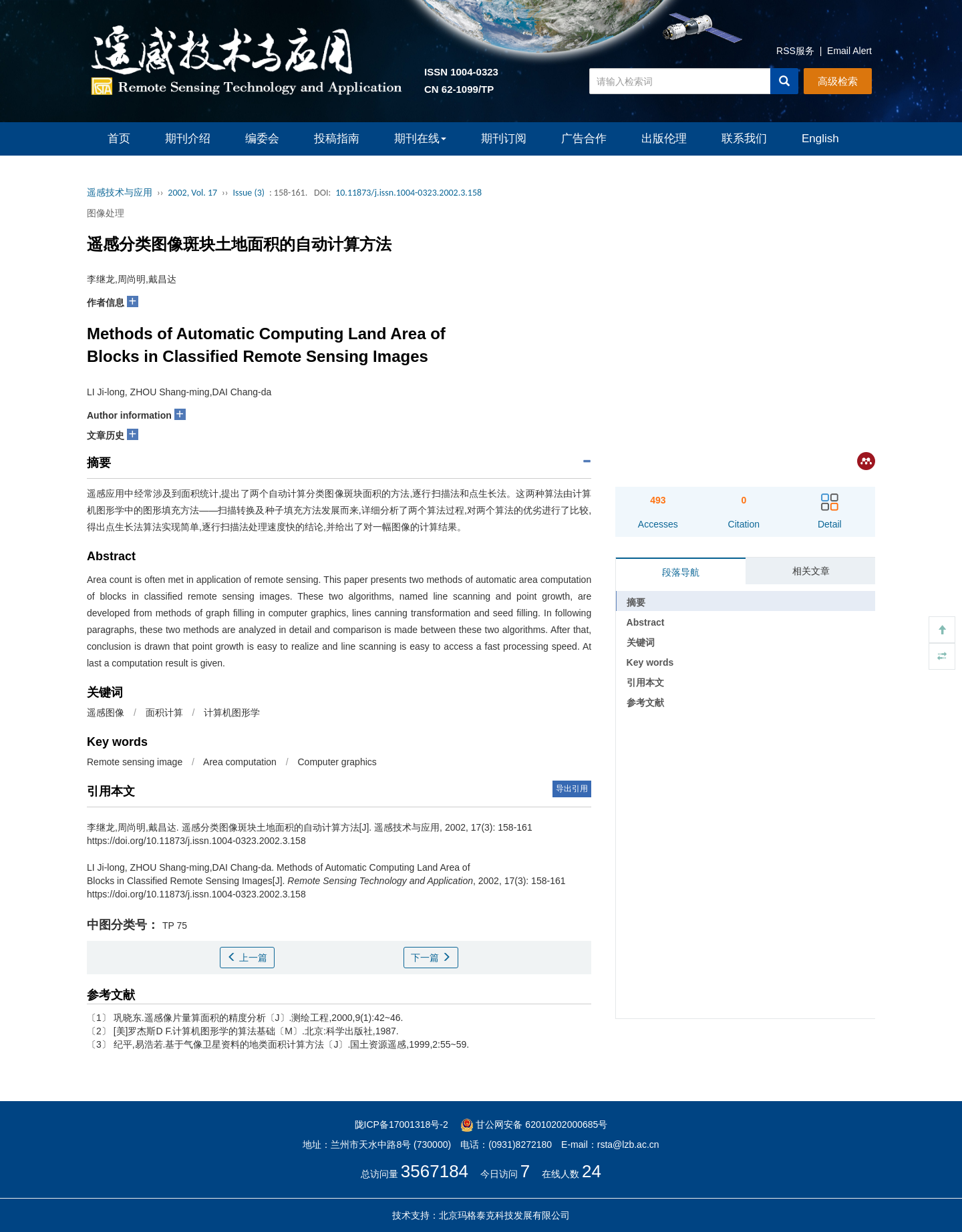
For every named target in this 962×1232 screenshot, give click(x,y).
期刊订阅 (503, 138)
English (820, 138)
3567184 (434, 1171)
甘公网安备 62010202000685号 (534, 1124)
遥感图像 (105, 712)
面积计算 (164, 712)
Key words (650, 662)
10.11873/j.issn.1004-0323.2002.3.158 (408, 192)
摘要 (636, 602)
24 (591, 1171)
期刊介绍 (187, 138)
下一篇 (431, 957)
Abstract (646, 622)
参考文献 (645, 702)
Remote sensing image (134, 762)
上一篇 (247, 957)
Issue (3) (248, 192)
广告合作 (584, 138)
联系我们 (744, 138)
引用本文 (645, 682)
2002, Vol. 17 (192, 192)
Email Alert (849, 50)
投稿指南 (336, 138)
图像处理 (105, 213)
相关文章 (811, 571)
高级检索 (838, 81)
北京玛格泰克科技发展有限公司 (504, 1215)
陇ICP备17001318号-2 (401, 1124)
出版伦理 (664, 138)
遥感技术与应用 (119, 192)
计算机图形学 (232, 712)
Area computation (240, 762)
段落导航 (680, 572)
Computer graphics (337, 762)
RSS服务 (795, 50)
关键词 (641, 642)
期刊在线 (420, 138)
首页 (119, 138)
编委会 (262, 138)
